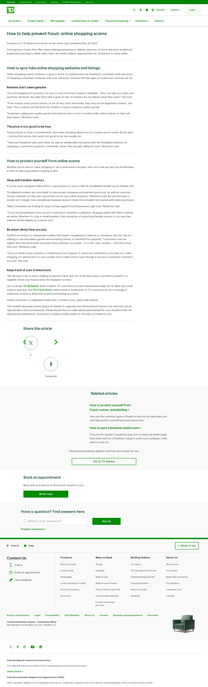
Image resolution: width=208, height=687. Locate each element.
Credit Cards (37, 21)
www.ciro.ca (14, 680)
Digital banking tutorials (143, 569)
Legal (37, 607)
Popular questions (33, 521)
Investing (54, 2)
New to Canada (139, 581)
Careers (170, 587)
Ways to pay (102, 569)
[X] (41, 338)
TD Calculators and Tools (143, 562)
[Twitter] (10, 639)
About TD (89, 2)
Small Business (25, 2)
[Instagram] (24, 639)
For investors (172, 575)
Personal (11, 2)
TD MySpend (31, 278)
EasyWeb (100, 562)
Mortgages (59, 21)
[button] (134, 10)
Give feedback (21, 572)
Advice (160, 21)
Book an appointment (25, 564)
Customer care (173, 581)
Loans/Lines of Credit (86, 21)
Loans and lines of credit (73, 575)
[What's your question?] (54, 513)
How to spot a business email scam (114, 419)
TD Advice (136, 556)
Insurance (142, 21)
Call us (16, 557)
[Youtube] (32, 639)
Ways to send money (106, 575)
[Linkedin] (40, 639)
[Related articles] (104, 453)
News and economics (177, 569)
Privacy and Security (18, 607)
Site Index (152, 607)
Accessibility (52, 607)
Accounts (15, 21)
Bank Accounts (68, 556)
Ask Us (106, 513)
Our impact (171, 562)
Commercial (41, 2)
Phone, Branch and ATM (108, 581)
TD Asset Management (71, 2)
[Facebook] (41, 359)
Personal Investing (117, 21)
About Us (89, 607)
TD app (99, 556)
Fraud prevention (140, 575)
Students (135, 587)
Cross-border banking (107, 587)
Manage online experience (127, 607)
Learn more (14, 663)
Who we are (172, 556)
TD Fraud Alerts (42, 281)
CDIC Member (71, 607)
